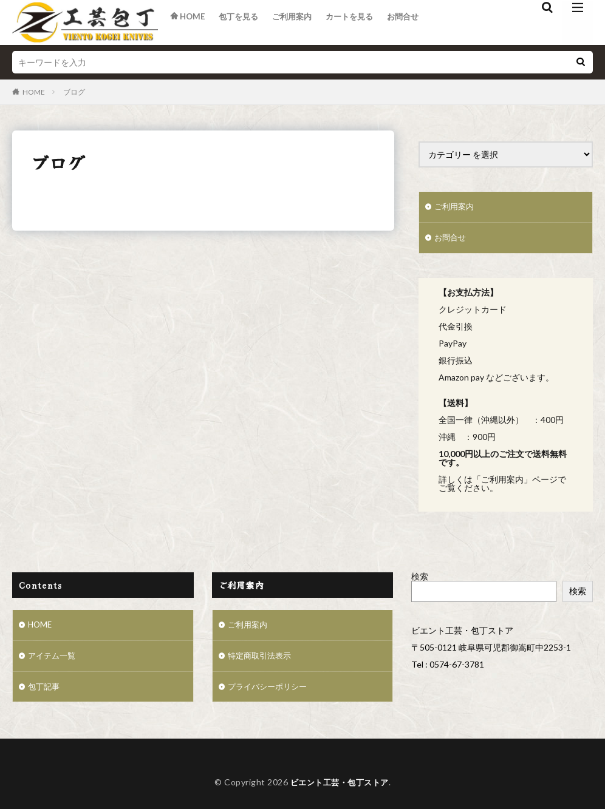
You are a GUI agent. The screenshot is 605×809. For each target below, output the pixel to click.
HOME (33, 91)
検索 (419, 577)
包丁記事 (45, 690)
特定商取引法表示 (262, 659)
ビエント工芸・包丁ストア (339, 786)
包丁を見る (242, 23)
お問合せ (416, 23)
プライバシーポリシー (270, 690)
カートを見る (359, 23)
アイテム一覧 (53, 659)
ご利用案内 (299, 23)
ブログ (74, 91)
